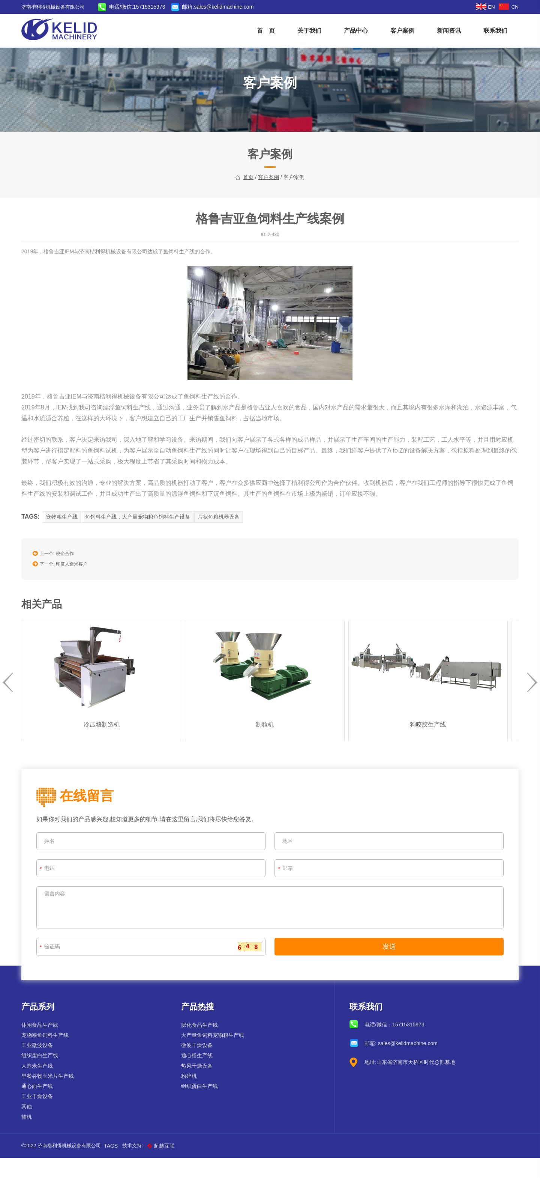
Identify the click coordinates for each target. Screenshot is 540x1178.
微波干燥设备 (198, 1065)
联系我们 (490, 30)
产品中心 (350, 30)
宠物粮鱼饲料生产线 (50, 1055)
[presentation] (13, 704)
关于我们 (304, 30)
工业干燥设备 (42, 1116)
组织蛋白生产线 (45, 1075)
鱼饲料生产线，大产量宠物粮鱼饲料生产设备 (144, 544)
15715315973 (406, 1044)
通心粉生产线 (198, 1075)
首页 (248, 206)
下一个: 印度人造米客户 (65, 587)
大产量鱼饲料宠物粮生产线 (214, 1055)
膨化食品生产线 (201, 1045)
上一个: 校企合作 (59, 578)
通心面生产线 (42, 1106)
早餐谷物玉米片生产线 (53, 1096)
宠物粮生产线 (67, 544)
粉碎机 (191, 1096)
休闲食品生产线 (45, 1045)
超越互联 (174, 1165)
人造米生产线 (42, 1085)
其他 (32, 1126)
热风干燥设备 (198, 1085)
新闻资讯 (443, 30)
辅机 (32, 1136)
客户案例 (397, 30)
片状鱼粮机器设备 (227, 544)
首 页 (260, 30)
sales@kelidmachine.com (234, 7)
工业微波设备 (42, 1065)
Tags (122, 1165)
